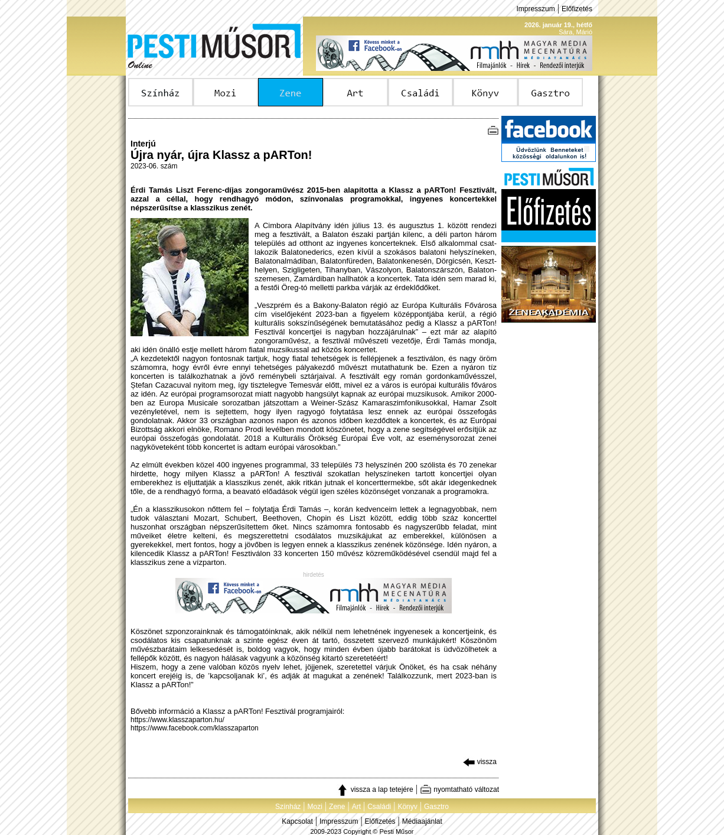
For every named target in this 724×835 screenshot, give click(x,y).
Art (356, 806)
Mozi (315, 806)
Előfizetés (577, 9)
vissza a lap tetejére (375, 789)
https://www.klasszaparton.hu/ (177, 720)
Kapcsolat (297, 821)
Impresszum (535, 9)
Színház (288, 806)
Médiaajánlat (422, 821)
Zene (337, 806)
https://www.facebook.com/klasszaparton (195, 728)
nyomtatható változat (459, 789)
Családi (379, 806)
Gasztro (436, 806)
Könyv (407, 806)
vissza (480, 762)
